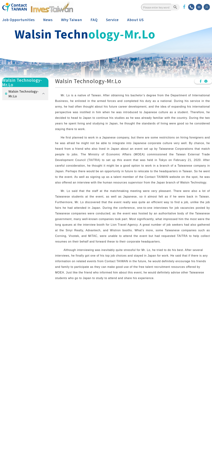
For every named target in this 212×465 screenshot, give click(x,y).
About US (135, 19)
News (48, 19)
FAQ (94, 19)
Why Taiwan (71, 19)
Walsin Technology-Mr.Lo (23, 93)
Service (112, 19)
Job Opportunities (18, 19)
